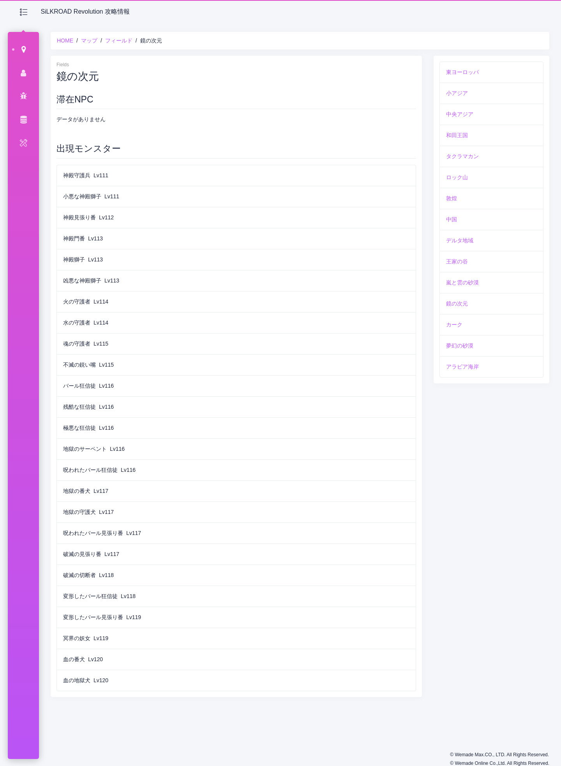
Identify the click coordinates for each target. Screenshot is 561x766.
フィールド (118, 40)
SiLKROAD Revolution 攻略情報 (85, 11)
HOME (65, 40)
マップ (89, 40)
